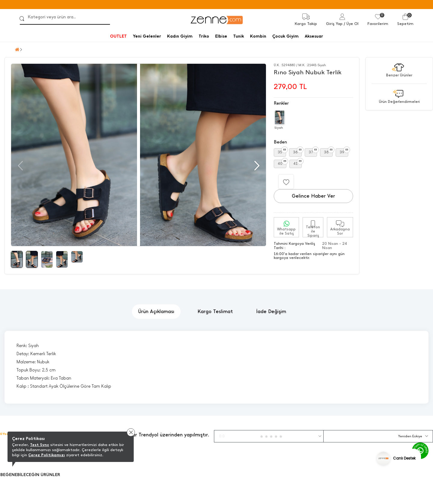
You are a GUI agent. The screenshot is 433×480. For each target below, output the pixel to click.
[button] (256, 165)
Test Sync (39, 444)
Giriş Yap (334, 23)
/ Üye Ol (351, 23)
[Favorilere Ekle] (286, 181)
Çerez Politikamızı (46, 455)
